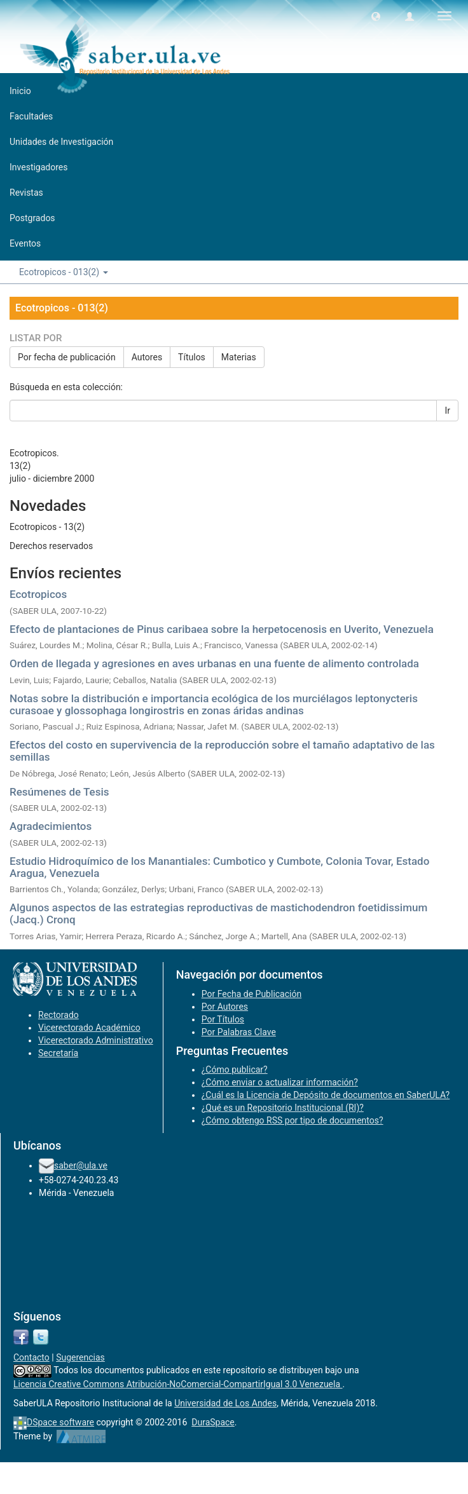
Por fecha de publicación (67, 357)
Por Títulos (223, 1019)
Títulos (191, 357)
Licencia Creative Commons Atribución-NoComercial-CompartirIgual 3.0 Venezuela (178, 1384)
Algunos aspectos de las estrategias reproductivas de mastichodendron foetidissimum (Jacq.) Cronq (218, 913)
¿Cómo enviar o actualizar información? (280, 1082)
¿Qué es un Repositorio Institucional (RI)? (283, 1108)
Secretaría (58, 1053)
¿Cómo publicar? (235, 1069)
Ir (447, 410)
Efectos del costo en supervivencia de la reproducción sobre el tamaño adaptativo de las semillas (222, 750)
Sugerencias (80, 1357)
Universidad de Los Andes (225, 1403)
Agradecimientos (51, 826)
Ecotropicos (38, 594)
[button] (375, 16)
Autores (147, 357)
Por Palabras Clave (239, 1032)
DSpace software (60, 1422)
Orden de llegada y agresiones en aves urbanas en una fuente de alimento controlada (214, 663)
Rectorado (58, 1015)
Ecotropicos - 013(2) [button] (63, 272)
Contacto (31, 1357)
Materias (238, 357)
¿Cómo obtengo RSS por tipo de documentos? (292, 1120)
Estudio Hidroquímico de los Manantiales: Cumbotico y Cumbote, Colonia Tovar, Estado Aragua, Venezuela (219, 867)
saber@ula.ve (80, 1165)
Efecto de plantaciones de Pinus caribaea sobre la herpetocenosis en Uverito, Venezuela (222, 629)
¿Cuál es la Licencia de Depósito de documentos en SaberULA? (326, 1095)
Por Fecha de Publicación (252, 994)
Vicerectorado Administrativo (95, 1040)
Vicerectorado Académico (89, 1027)
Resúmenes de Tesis (59, 791)
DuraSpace (213, 1422)
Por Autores (225, 1007)
